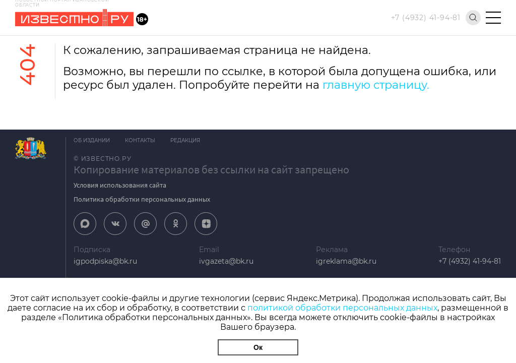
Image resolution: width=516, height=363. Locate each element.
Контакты (140, 140)
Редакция (185, 140)
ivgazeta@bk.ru (226, 261)
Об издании (92, 140)
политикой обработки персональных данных (342, 308)
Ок (258, 347)
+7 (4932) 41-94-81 (426, 17)
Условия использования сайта (120, 185)
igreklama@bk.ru (346, 261)
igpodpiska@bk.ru (105, 261)
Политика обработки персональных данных (142, 199)
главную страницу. (375, 85)
